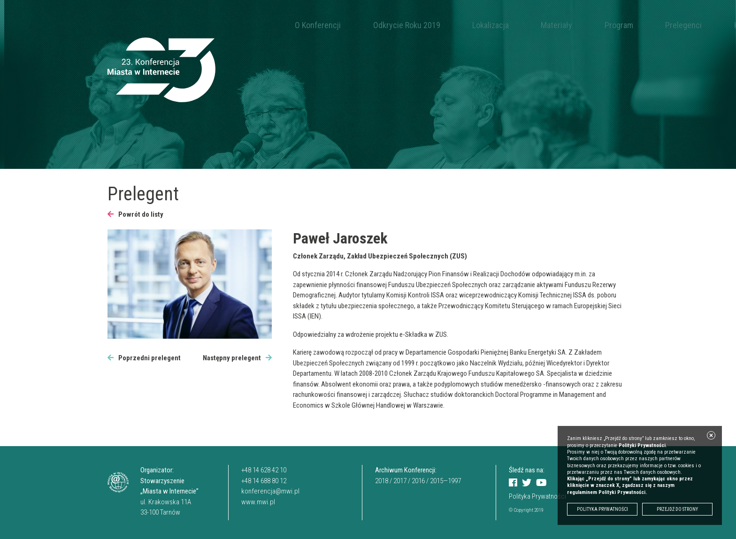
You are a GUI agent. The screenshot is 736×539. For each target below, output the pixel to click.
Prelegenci (584, 25)
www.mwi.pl (258, 502)
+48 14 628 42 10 (263, 470)
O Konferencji (309, 25)
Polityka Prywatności (537, 496)
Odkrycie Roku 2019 (379, 25)
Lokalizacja (445, 25)
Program (537, 25)
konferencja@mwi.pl (270, 491)
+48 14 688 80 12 (263, 481)
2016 (418, 481)
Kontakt (630, 25)
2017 (399, 481)
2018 (381, 481)
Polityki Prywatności (642, 445)
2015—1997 (445, 481)
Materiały (493, 25)
